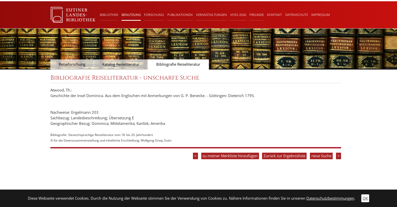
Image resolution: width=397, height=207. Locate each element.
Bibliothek (109, 14)
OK (365, 198)
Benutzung (131, 14)
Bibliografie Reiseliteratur (178, 64)
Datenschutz (296, 14)
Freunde (256, 14)
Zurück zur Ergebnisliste (284, 155)
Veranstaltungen (211, 14)
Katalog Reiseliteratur (120, 64)
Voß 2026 (238, 14)
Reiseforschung (72, 64)
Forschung (154, 14)
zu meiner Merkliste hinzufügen (230, 155)
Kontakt (274, 14)
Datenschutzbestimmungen (330, 198)
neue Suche (321, 155)
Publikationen (180, 14)
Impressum (320, 14)
